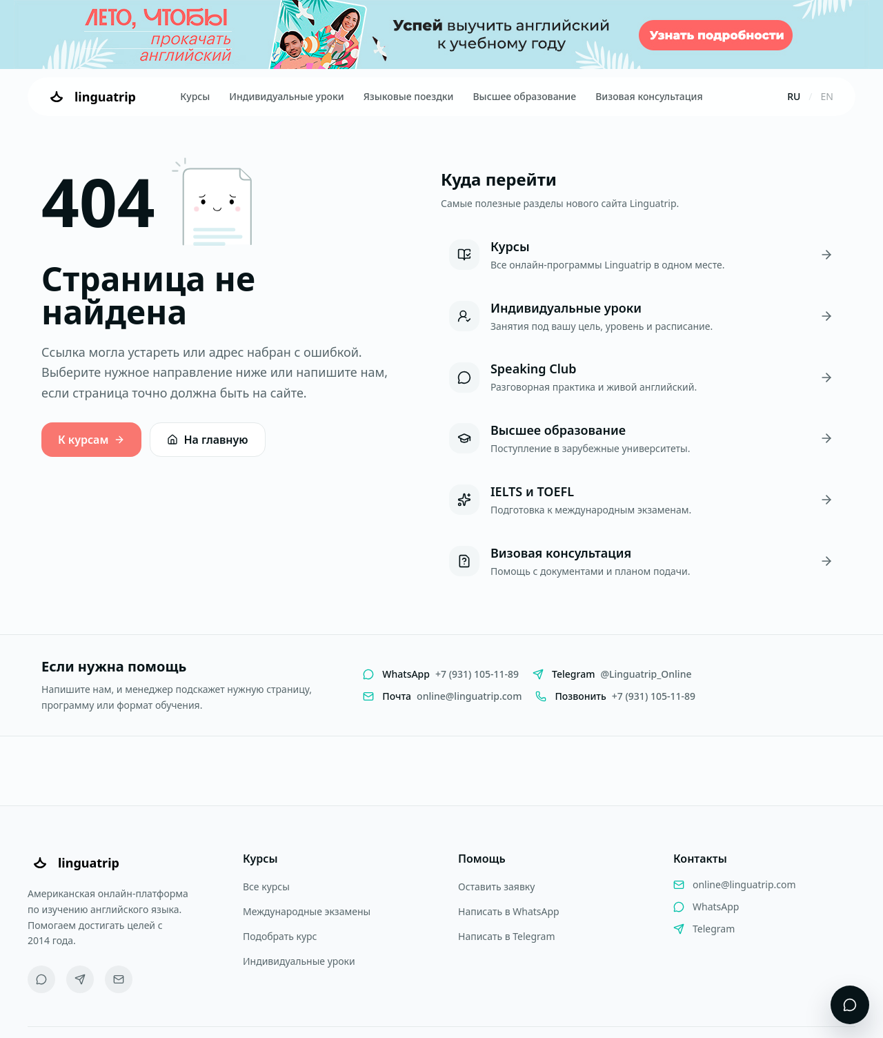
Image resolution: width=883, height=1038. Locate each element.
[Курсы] (641, 255)
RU (793, 96)
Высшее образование (524, 96)
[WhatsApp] (41, 979)
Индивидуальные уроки (286, 96)
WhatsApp (716, 906)
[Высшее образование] (641, 438)
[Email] (118, 979)
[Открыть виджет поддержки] (850, 1005)
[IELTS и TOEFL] (641, 500)
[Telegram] (80, 979)
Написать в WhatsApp (508, 911)
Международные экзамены (306, 911)
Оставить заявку (496, 886)
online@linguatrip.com (744, 884)
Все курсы (266, 886)
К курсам (91, 439)
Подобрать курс (280, 936)
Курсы (195, 96)
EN (827, 96)
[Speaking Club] (641, 377)
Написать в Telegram (506, 936)
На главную (207, 439)
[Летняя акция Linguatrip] (441, 34)
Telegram (714, 928)
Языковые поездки (409, 96)
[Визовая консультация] (641, 561)
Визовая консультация (648, 96)
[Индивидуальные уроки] (641, 316)
